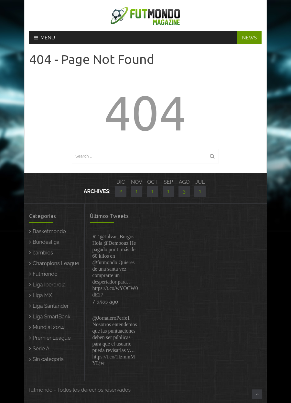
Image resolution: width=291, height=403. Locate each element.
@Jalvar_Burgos (117, 236)
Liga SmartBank (51, 317)
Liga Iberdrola (49, 285)
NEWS (249, 38)
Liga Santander (51, 306)
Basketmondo (49, 231)
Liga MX (42, 295)
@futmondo (104, 262)
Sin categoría (48, 359)
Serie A (41, 349)
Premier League (52, 338)
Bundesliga (46, 242)
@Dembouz (116, 243)
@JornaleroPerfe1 (111, 318)
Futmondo (45, 274)
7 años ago (105, 302)
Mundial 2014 (48, 327)
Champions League (56, 263)
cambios (43, 253)
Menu (44, 38)
